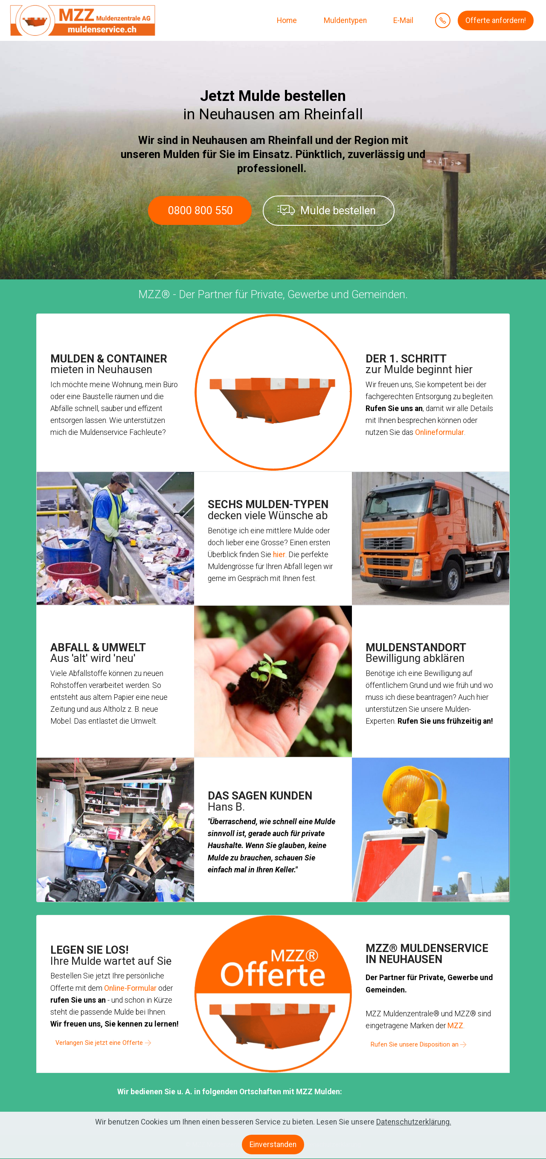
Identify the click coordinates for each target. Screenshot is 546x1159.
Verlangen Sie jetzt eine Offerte (99, 1043)
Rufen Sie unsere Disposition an (415, 1044)
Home (286, 20)
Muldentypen (344, 20)
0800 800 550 (200, 210)
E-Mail (402, 20)
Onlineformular (439, 432)
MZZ (455, 1025)
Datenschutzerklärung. (413, 1129)
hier (279, 554)
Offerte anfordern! (495, 20)
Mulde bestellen (326, 210)
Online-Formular (130, 988)
